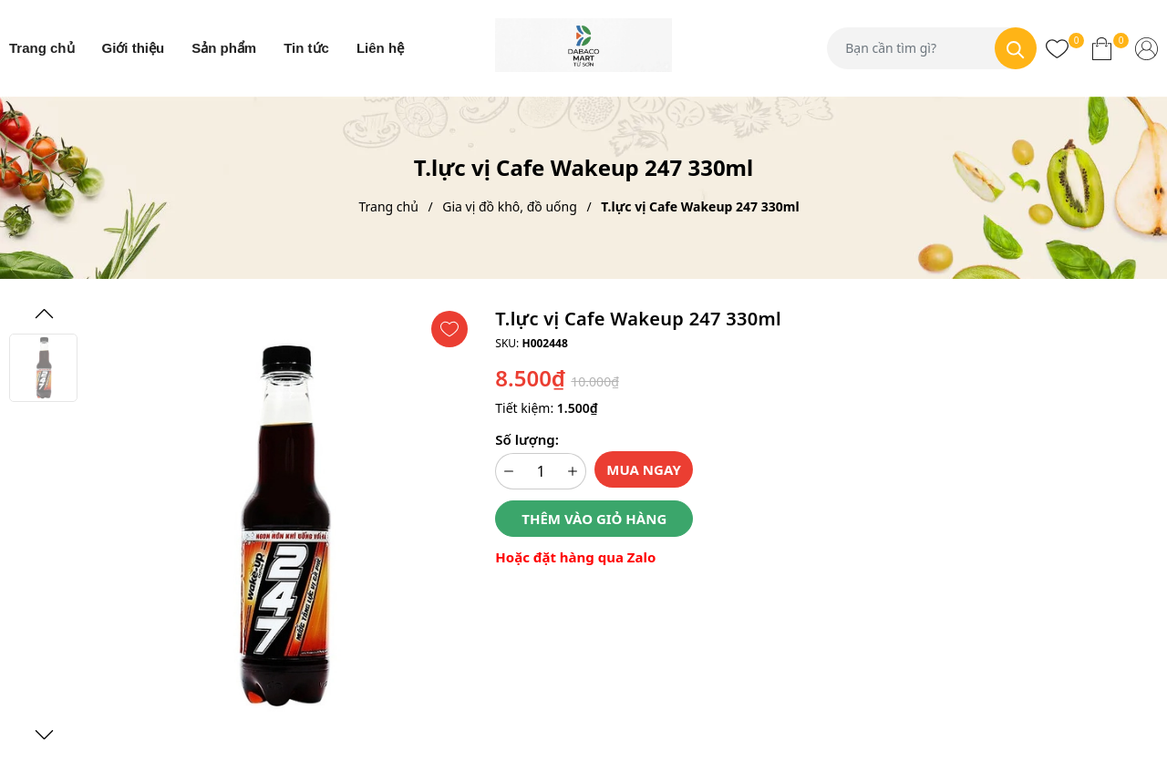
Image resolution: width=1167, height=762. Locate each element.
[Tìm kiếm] (1016, 48)
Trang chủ (42, 48)
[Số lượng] (540, 471)
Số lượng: (526, 439)
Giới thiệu (133, 48)
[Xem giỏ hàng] (1101, 48)
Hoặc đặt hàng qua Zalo (575, 557)
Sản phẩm (223, 48)
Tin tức (306, 48)
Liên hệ (380, 48)
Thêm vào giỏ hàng (594, 519)
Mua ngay (643, 469)
